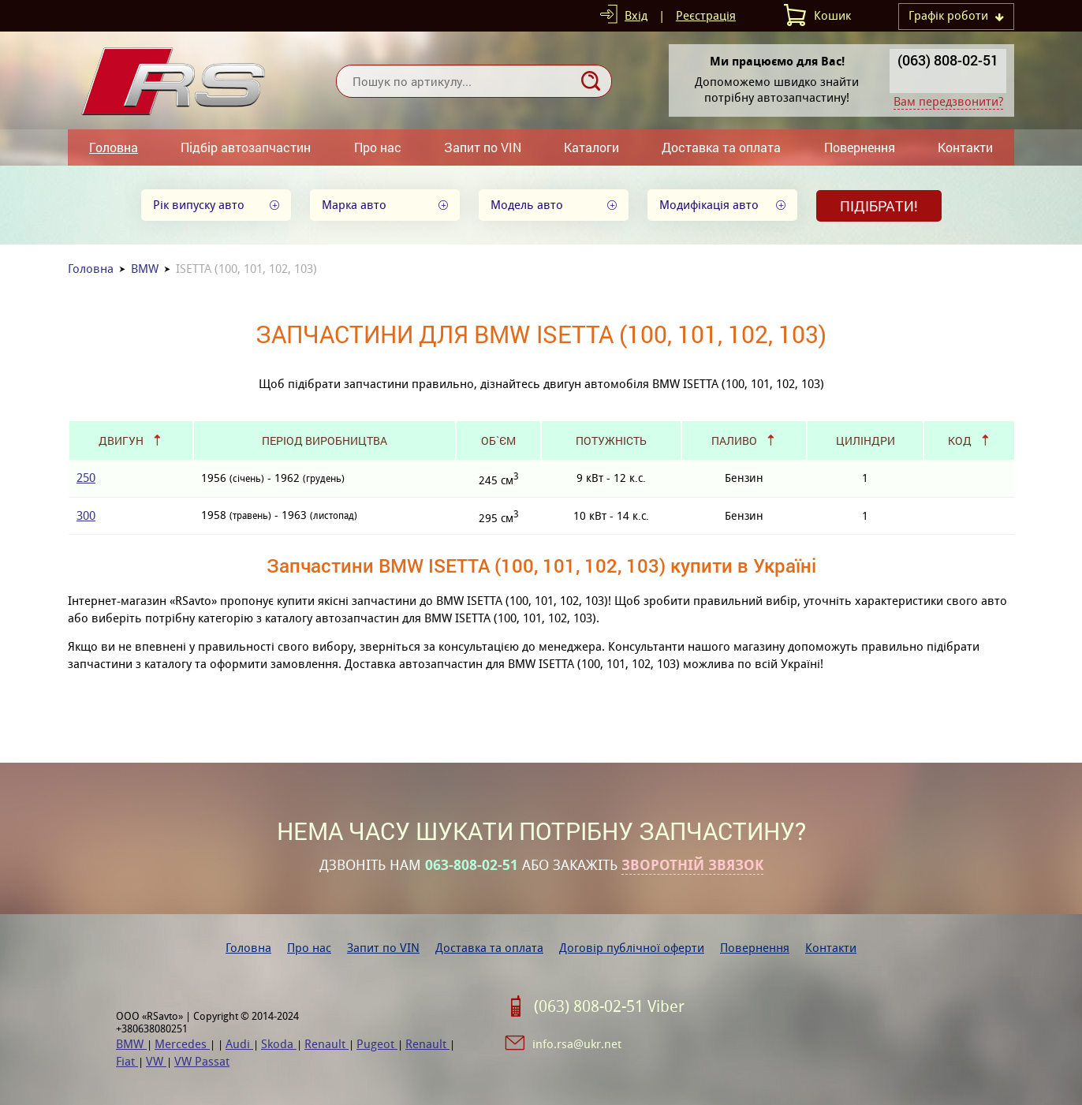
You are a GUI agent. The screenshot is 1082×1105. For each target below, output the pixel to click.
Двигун (121, 440)
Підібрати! (879, 205)
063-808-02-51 (471, 865)
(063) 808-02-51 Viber (609, 1006)
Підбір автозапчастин (246, 147)
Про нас (377, 147)
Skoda (279, 1043)
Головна (113, 147)
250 (85, 477)
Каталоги (591, 147)
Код (960, 440)
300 (85, 515)
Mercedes (182, 1043)
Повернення (859, 147)
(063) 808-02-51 (947, 59)
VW (156, 1061)
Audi (239, 1043)
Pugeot (376, 1043)
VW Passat (201, 1061)
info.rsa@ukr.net (576, 1043)
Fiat (127, 1061)
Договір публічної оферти (631, 947)
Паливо (734, 440)
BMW (145, 268)
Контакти (965, 147)
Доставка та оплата (721, 147)
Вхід (636, 15)
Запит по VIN (482, 147)
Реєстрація (706, 15)
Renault (326, 1043)
